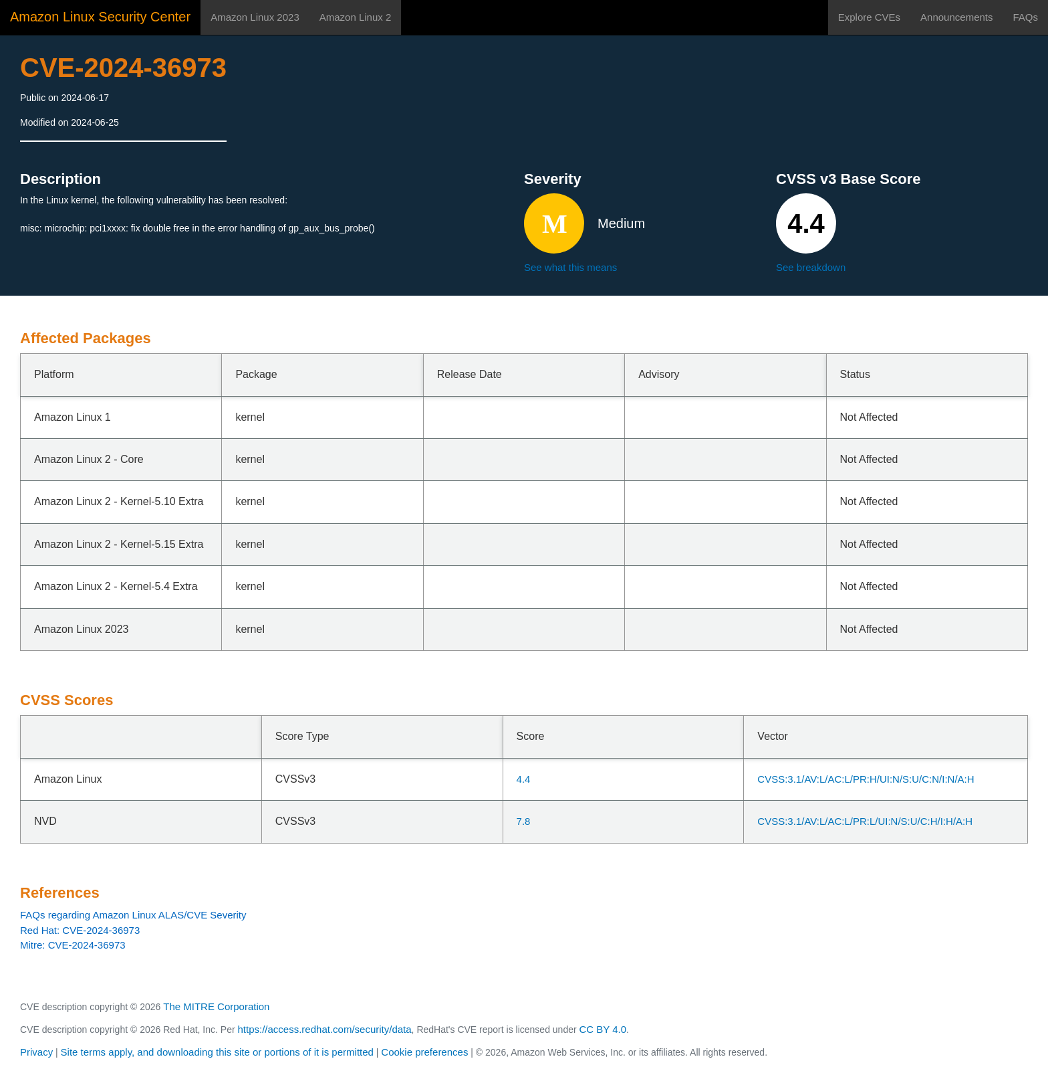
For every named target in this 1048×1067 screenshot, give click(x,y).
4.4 (524, 779)
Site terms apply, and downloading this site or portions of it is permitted (217, 1052)
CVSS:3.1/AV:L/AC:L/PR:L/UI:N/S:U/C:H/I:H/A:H (864, 821)
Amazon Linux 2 (355, 17)
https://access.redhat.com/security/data (324, 1029)
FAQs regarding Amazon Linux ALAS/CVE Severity (133, 914)
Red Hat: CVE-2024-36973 (80, 930)
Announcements (956, 17)
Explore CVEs (869, 17)
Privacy (36, 1052)
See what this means (570, 267)
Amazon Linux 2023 (255, 17)
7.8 (524, 821)
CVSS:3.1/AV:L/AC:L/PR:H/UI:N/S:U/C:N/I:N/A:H (865, 779)
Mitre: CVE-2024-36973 (73, 945)
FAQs (1025, 17)
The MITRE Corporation (216, 1006)
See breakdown (810, 267)
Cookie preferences (424, 1052)
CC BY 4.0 (603, 1029)
